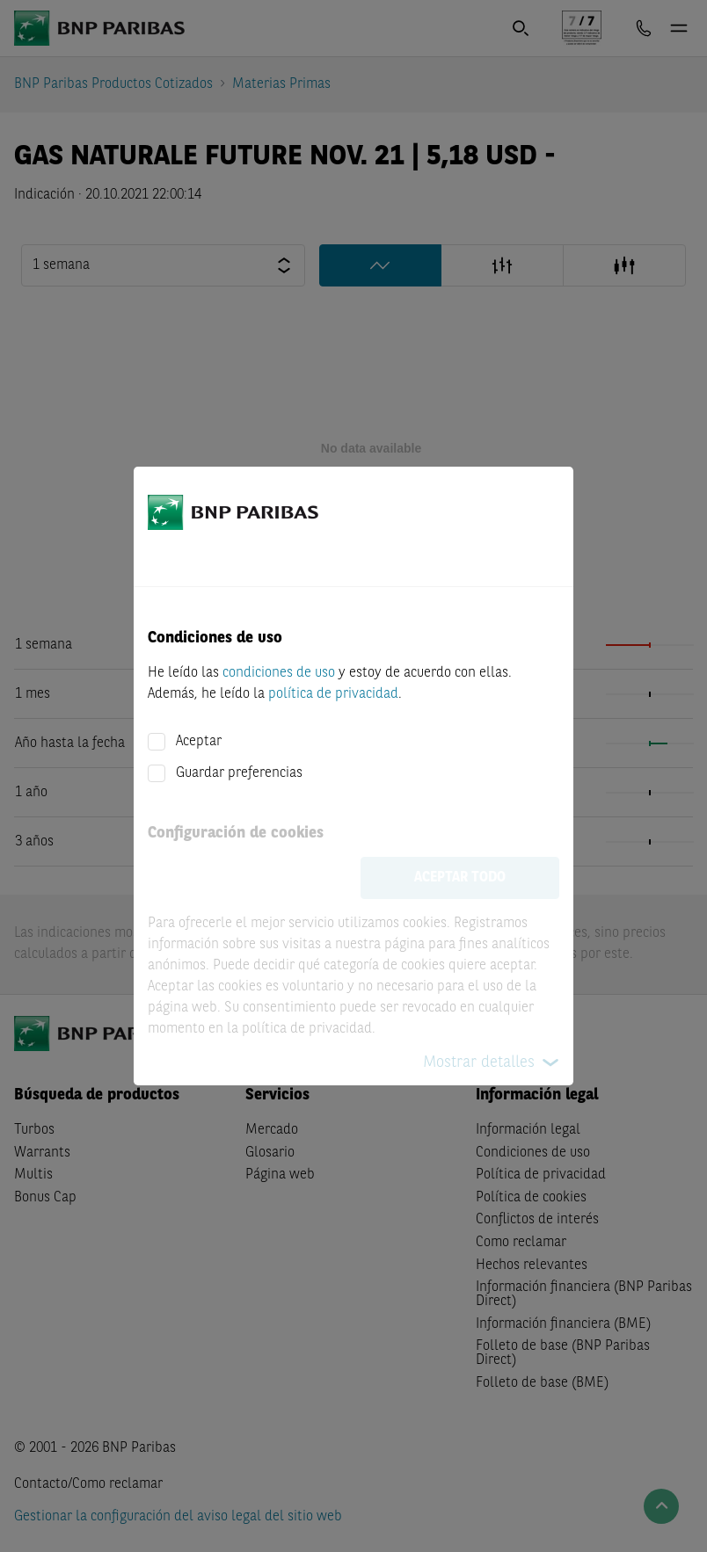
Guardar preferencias (239, 773)
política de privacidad (333, 694)
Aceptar (199, 742)
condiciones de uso (278, 673)
